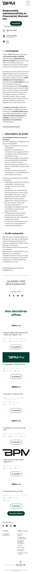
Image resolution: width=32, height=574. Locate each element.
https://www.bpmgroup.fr (11, 126)
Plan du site (20, 547)
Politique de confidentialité (21, 538)
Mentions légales (20, 534)
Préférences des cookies (22, 553)
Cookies (19, 545)
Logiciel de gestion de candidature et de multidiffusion (16, 570)
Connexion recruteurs (20, 550)
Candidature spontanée (6, 534)
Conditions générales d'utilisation (20, 542)
